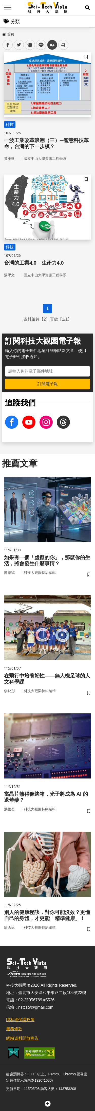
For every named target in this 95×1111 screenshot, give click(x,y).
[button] (87, 7)
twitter (19, 45)
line (39, 45)
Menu (7, 7)
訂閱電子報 (47, 384)
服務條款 (14, 1029)
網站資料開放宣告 (22, 1038)
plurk (29, 45)
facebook (8, 45)
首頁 (8, 34)
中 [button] (52, 45)
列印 (63, 45)
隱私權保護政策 (20, 1020)
